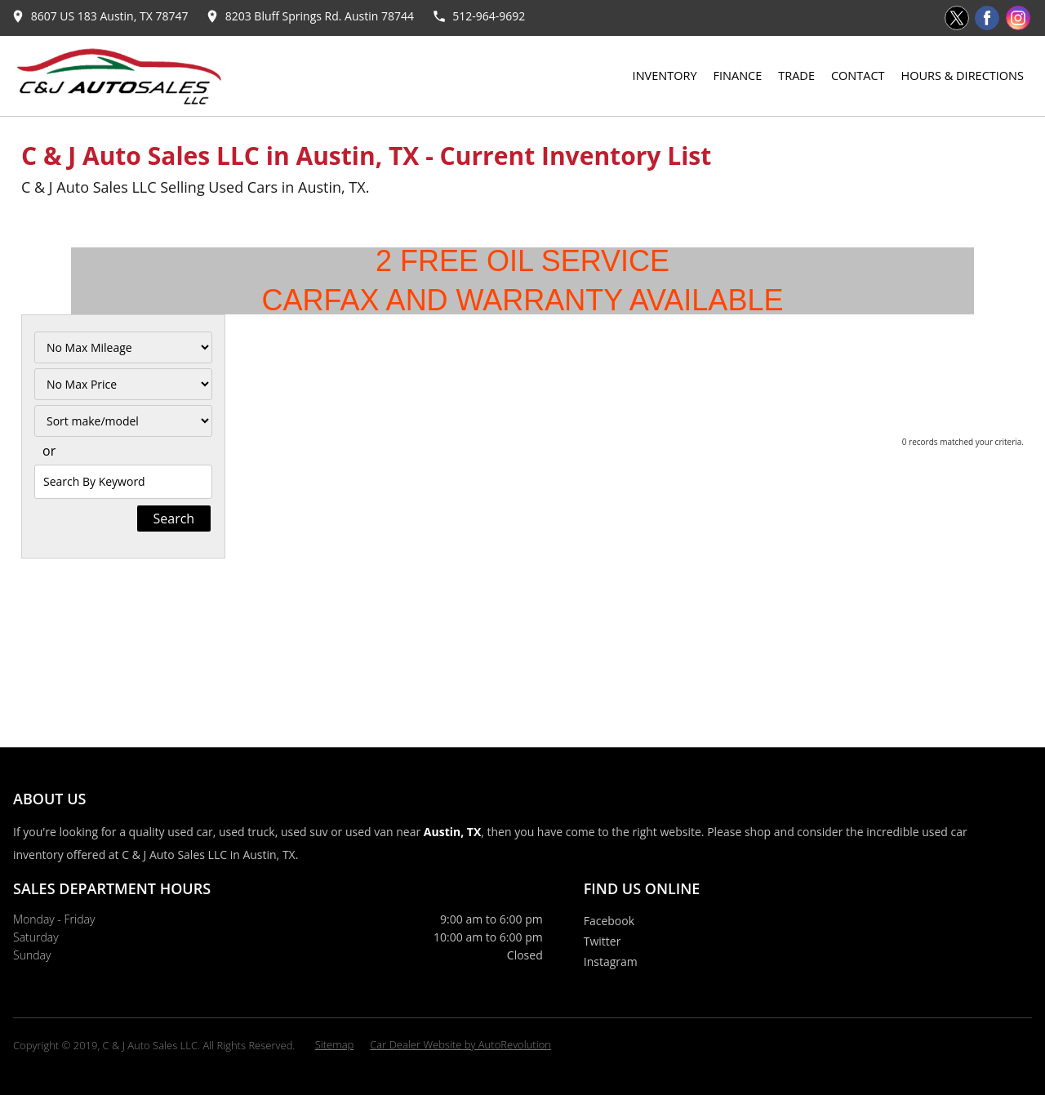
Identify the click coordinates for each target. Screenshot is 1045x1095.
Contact (858, 75)
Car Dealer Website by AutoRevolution (460, 1044)
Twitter (602, 941)
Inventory (665, 75)
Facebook (609, 920)
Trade (796, 75)
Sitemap (334, 1044)
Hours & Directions (962, 75)
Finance (738, 75)
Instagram (611, 961)
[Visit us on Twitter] (957, 18)
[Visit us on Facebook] (987, 18)
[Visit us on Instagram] (1018, 18)
